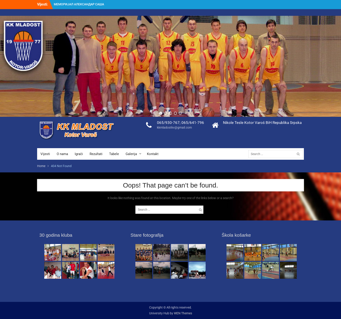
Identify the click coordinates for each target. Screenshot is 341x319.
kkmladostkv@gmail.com (174, 127)
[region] (170, 66)
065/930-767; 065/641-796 (180, 122)
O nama (62, 154)
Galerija (131, 154)
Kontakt (152, 154)
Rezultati (96, 154)
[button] (160, 113)
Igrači (79, 154)
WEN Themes (183, 313)
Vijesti (45, 154)
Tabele (114, 154)
